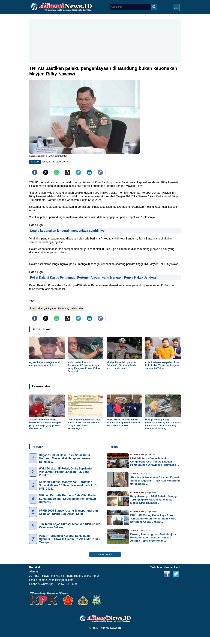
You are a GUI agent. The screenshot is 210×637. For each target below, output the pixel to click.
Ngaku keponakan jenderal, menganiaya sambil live (67, 230)
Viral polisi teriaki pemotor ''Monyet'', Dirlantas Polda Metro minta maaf (122, 365)
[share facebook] (35, 174)
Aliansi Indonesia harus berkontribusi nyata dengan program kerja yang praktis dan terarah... (45, 424)
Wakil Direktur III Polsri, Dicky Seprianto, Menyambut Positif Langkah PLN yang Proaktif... (66, 472)
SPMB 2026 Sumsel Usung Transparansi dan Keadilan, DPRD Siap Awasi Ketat (68, 512)
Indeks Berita (105, 554)
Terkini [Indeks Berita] (114, 446)
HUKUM (35, 161)
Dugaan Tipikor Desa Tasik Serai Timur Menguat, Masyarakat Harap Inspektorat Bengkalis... (65, 458)
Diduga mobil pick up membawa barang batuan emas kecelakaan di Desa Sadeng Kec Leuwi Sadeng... (163, 424)
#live (74, 308)
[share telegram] (78, 174)
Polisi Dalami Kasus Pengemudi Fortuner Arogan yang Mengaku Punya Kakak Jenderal (93, 277)
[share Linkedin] (89, 174)
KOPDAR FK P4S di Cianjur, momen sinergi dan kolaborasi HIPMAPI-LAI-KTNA (124, 422)
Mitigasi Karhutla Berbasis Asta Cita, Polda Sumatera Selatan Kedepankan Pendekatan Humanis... (67, 499)
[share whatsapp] (56, 174)
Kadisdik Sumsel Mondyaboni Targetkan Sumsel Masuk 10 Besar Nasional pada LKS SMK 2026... (68, 485)
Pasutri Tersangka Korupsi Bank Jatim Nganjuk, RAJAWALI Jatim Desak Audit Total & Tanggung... (70, 539)
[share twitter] (45, 174)
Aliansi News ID (110, 628)
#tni (81, 308)
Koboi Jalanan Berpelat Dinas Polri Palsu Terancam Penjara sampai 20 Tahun (162, 365)
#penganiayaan (47, 308)
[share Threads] (67, 174)
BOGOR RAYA (137, 454)
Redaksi (34, 567)
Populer (37, 446)
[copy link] (100, 174)
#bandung (63, 308)
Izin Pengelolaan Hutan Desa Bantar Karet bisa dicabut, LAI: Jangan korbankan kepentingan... (85, 424)
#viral (33, 308)
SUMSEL (134, 473)
